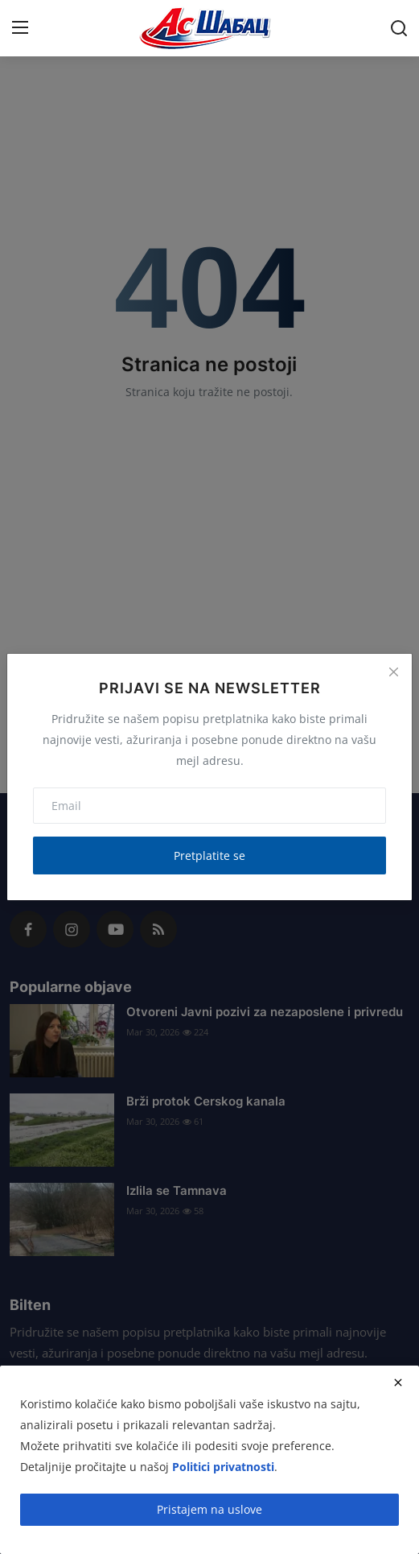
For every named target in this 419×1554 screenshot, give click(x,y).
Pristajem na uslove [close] (209, 1509)
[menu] (20, 28)
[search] (399, 28)
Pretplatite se (209, 855)
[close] (398, 1382)
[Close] (393, 672)
